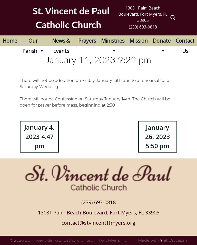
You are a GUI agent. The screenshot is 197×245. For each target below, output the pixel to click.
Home (10, 40)
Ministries (112, 40)
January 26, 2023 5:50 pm (157, 136)
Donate (162, 40)
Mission (139, 40)
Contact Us (185, 41)
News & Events (61, 41)
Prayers (87, 40)
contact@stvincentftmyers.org (98, 222)
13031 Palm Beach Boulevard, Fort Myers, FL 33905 (143, 14)
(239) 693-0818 (143, 27)
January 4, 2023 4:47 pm (39, 136)
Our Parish (30, 41)
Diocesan (178, 240)
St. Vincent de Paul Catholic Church (60, 240)
